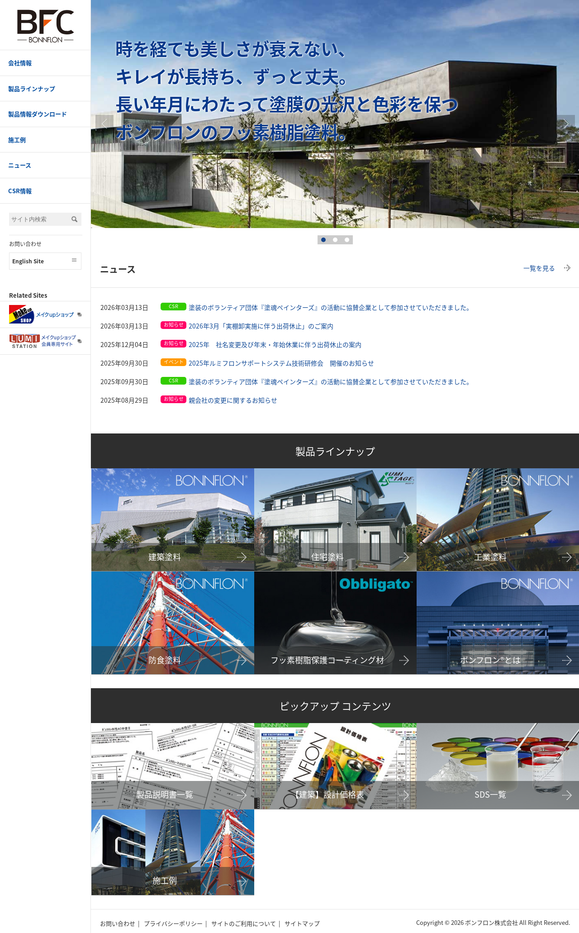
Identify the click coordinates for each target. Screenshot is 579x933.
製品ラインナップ (31, 88)
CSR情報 (20, 190)
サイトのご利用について (243, 923)
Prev (104, 124)
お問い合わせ (25, 244)
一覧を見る (539, 268)
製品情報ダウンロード (37, 113)
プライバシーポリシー (173, 923)
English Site (28, 261)
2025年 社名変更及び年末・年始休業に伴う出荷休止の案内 (275, 344)
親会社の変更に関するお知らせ (233, 400)
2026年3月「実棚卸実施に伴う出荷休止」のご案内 (261, 325)
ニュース (19, 165)
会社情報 (20, 62)
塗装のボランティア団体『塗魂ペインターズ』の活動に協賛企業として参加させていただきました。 (331, 307)
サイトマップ (302, 923)
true (566, 124)
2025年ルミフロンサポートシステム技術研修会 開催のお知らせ (281, 362)
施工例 (17, 139)
